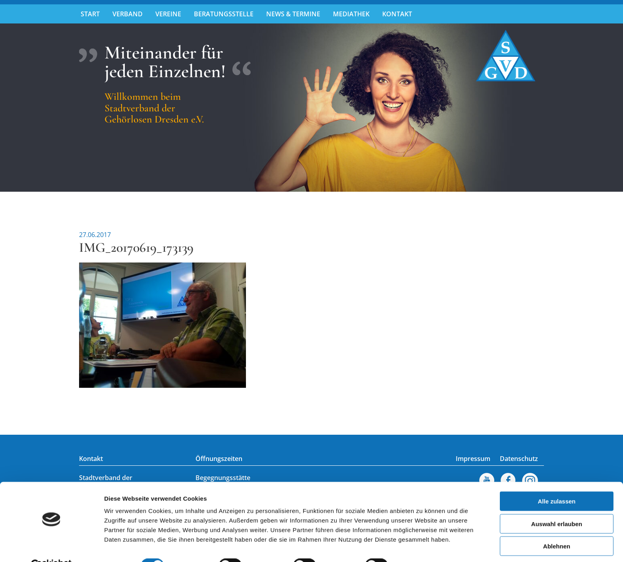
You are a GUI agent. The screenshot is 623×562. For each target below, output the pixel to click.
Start (90, 14)
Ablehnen (556, 527)
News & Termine (293, 14)
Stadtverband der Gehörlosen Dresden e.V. (506, 56)
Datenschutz (519, 458)
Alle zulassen (556, 482)
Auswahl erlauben (556, 505)
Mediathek (351, 14)
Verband (127, 14)
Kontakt (397, 14)
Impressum (473, 458)
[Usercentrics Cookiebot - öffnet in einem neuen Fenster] (51, 546)
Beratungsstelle (223, 14)
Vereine (168, 14)
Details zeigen (422, 546)
